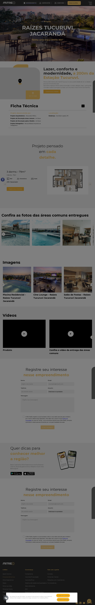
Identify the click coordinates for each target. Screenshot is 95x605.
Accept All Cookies (63, 595)
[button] (5, 597)
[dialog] (41, 598)
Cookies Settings (63, 599)
